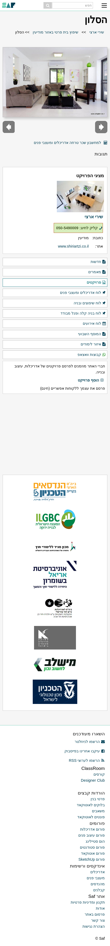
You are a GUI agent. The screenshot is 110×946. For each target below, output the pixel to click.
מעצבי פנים (96, 878)
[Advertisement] (55, 434)
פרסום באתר (95, 914)
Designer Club (93, 780)
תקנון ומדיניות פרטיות (88, 902)
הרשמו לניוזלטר (90, 741)
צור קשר (98, 920)
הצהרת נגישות (93, 926)
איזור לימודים (93, 344)
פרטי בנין (98, 799)
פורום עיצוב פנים (91, 835)
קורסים (99, 774)
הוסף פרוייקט (91, 380)
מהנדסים (98, 884)
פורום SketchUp (92, 859)
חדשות (98, 262)
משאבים (98, 811)
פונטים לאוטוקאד (91, 817)
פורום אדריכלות (92, 829)
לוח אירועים (94, 324)
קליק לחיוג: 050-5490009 (79, 228)
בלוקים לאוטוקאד (91, 805)
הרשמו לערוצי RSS (87, 760)
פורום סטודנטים (92, 847)
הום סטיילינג (95, 841)
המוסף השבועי (92, 334)
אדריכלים (97, 872)
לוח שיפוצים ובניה (90, 303)
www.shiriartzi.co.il (73, 246)
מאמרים (97, 272)
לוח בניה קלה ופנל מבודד (83, 313)
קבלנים (99, 890)
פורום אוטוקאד (93, 853)
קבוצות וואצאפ (92, 355)
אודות (100, 908)
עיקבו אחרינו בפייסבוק (84, 751)
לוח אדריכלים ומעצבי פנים (83, 293)
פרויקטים (96, 283)
